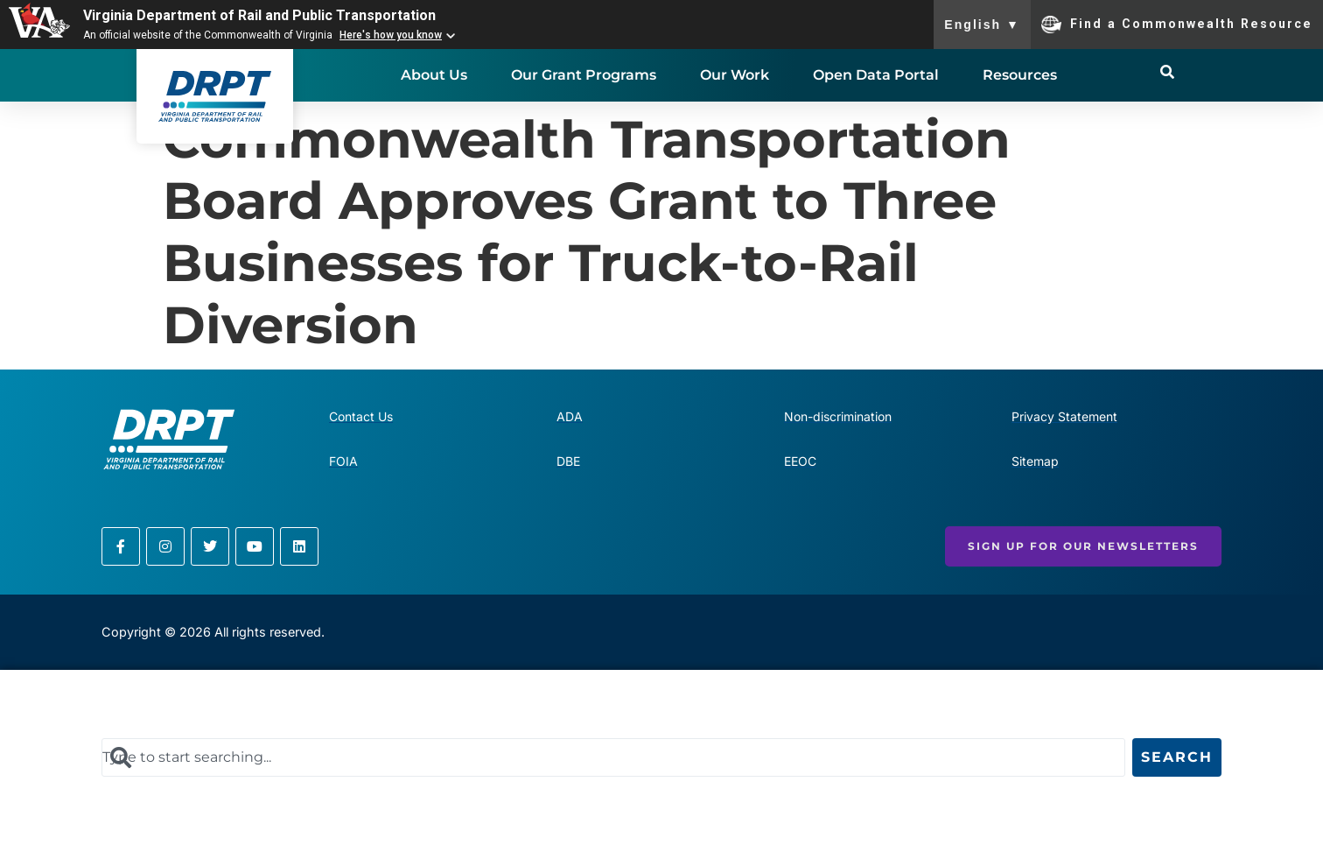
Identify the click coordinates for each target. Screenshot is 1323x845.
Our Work (734, 75)
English (982, 25)
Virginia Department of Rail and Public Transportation (259, 15)
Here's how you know (391, 35)
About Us (434, 75)
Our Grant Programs (583, 75)
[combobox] (613, 757)
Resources (1020, 75)
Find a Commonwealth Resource (1176, 24)
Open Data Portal (876, 75)
